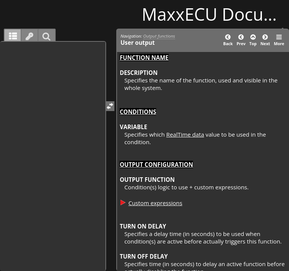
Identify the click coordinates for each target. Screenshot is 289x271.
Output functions (159, 36)
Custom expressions (155, 203)
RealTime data (185, 134)
